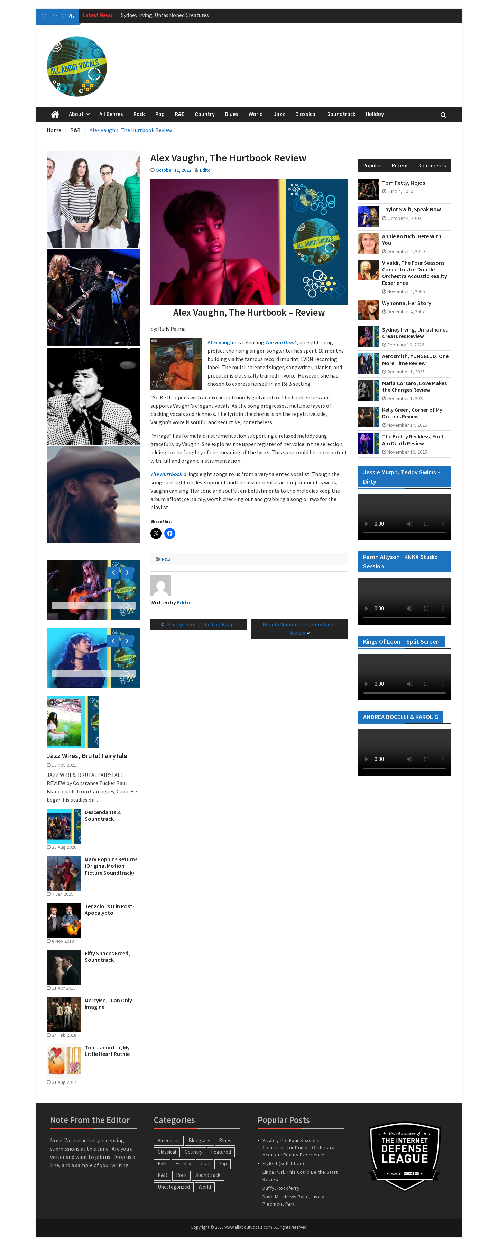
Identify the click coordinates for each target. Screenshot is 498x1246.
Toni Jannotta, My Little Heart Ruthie (107, 1050)
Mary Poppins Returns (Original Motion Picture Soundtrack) (111, 866)
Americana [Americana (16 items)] (169, 1140)
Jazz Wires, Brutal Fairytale (87, 756)
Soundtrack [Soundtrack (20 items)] (207, 1175)
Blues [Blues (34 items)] (225, 1140)
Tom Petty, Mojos (403, 182)
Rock (139, 114)
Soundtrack (341, 114)
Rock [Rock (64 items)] (181, 1175)
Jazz (279, 114)
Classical (306, 114)
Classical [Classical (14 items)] (167, 1152)
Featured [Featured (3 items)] (221, 1152)
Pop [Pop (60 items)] (222, 1163)
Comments (432, 165)
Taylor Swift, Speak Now (411, 209)
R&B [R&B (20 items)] (162, 1175)
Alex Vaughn (222, 342)
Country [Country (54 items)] (193, 1152)
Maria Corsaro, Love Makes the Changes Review (414, 386)
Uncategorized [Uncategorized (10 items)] (174, 1186)
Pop (160, 114)
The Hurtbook (281, 342)
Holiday (375, 114)
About (76, 114)
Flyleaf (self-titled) (283, 1163)
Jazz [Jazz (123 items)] (205, 1163)
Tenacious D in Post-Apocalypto (110, 909)
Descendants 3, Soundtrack (103, 815)
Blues (231, 114)
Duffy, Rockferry (280, 1188)
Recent (399, 165)
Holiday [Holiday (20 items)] (183, 1163)
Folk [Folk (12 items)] (162, 1163)
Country (205, 114)
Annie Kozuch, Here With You (411, 239)
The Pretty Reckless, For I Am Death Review (412, 439)
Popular (371, 165)
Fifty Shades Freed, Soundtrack (107, 956)
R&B (180, 114)
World (256, 114)
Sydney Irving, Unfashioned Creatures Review (415, 333)
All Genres (111, 114)
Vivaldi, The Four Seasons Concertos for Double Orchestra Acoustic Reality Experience (414, 273)
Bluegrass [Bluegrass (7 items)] (199, 1140)
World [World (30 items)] (205, 1186)
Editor (206, 170)
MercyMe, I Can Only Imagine (108, 1003)
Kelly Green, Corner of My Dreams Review (412, 413)
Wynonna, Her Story (406, 303)
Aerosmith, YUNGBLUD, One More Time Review (415, 359)
